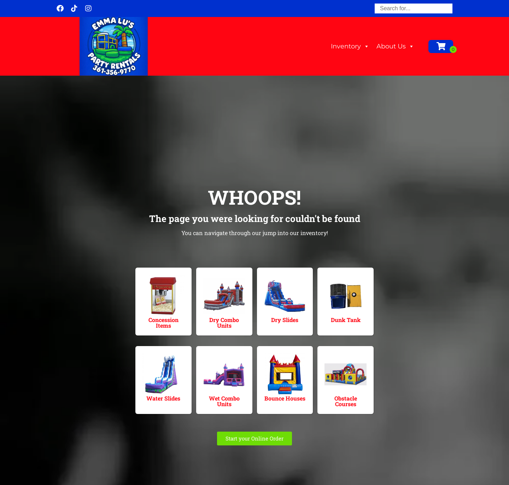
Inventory (350, 46)
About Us (395, 46)
